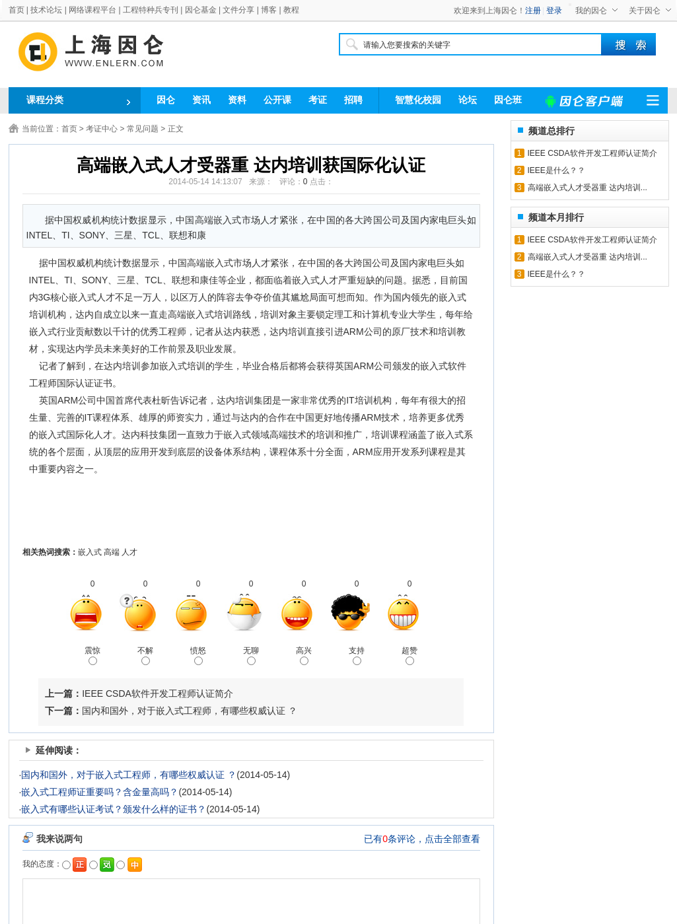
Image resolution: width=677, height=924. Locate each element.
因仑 (166, 100)
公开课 (277, 100)
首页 (16, 10)
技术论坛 (46, 10)
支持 (357, 655)
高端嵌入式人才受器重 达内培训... (587, 187)
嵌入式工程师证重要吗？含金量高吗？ (99, 792)
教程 (291, 10)
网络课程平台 (92, 10)
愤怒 (198, 655)
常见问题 (143, 128)
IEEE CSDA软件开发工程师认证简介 (157, 693)
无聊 (251, 655)
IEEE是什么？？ (556, 170)
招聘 (353, 100)
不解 (145, 655)
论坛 (467, 100)
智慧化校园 (418, 100)
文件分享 (238, 10)
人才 (129, 552)
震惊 (92, 655)
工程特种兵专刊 (150, 10)
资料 (237, 100)
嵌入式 (90, 552)
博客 (269, 10)
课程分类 (44, 99)
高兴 (304, 655)
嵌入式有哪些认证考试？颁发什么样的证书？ (113, 809)
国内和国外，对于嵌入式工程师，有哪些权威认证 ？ (189, 710)
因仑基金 (201, 10)
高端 (112, 552)
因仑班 (508, 100)
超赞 (409, 655)
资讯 (201, 100)
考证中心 (102, 128)
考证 (317, 100)
